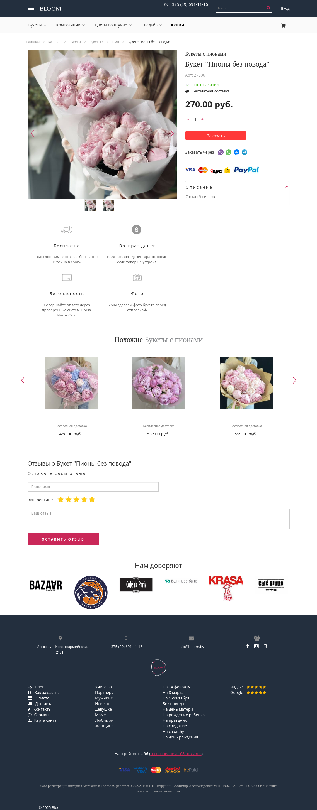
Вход (285, 8)
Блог (36, 686)
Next (172, 133)
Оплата (38, 698)
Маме (100, 714)
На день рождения (180, 737)
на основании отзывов (176, 753)
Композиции (70, 25)
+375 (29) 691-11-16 (186, 4)
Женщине (104, 725)
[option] (71, 398)
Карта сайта (42, 720)
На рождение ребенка (184, 714)
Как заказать (43, 692)
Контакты (40, 709)
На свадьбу (173, 731)
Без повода (173, 703)
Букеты (37, 25)
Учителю (103, 686)
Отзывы (38, 714)
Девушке (103, 709)
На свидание (175, 725)
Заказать (216, 135)
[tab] (237, 187)
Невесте (102, 703)
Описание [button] (236, 187)
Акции (177, 25)
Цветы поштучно (113, 25)
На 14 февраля (176, 686)
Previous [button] (22, 380)
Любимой (104, 720)
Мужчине (104, 698)
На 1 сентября (176, 698)
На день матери (178, 709)
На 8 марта (173, 692)
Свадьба (152, 25)
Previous (32, 133)
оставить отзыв (63, 539)
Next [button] (294, 380)
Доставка (40, 703)
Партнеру (104, 692)
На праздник (175, 720)
